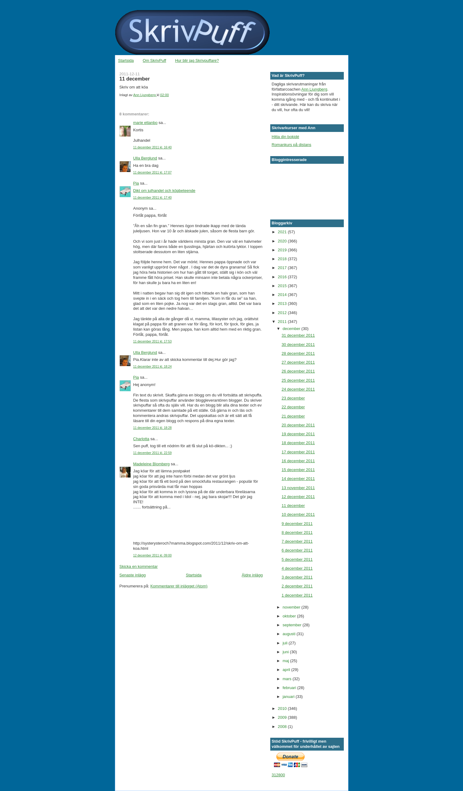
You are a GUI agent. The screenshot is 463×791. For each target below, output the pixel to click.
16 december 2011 (298, 461)
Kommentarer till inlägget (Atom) (178, 586)
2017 (283, 267)
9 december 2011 (297, 523)
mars (288, 679)
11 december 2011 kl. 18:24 (152, 366)
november (292, 607)
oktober (290, 616)
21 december (293, 416)
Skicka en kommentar (139, 566)
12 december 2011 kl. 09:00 (152, 555)
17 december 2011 (298, 452)
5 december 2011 (297, 559)
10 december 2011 (298, 514)
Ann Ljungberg (314, 89)
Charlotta (141, 439)
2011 (283, 321)
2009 (283, 717)
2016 (283, 277)
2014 (283, 294)
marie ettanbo (145, 122)
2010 (283, 708)
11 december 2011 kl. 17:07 (152, 172)
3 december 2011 (297, 577)
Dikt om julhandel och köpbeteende (164, 190)
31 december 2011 (298, 335)
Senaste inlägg (133, 575)
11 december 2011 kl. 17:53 (152, 341)
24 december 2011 (298, 389)
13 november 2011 (298, 487)
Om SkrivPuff (154, 60)
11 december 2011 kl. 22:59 (152, 453)
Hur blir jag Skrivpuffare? (197, 60)
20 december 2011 (298, 425)
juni (286, 652)
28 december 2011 (298, 353)
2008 (283, 726)
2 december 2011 (297, 586)
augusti (290, 634)
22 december (293, 407)
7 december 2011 (297, 541)
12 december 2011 (298, 496)
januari (289, 696)
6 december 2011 (297, 550)
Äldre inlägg (252, 575)
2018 (283, 259)
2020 (283, 241)
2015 (283, 285)
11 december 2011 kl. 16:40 (152, 147)
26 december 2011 (298, 371)
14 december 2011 (298, 478)
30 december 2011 (298, 344)
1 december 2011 (297, 595)
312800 (278, 775)
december (292, 328)
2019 (283, 250)
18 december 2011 (298, 442)
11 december (293, 505)
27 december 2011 (298, 362)
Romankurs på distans (291, 144)
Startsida (126, 60)
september (292, 625)
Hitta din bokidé (285, 136)
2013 (283, 303)
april (287, 669)
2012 (283, 312)
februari (290, 687)
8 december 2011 (297, 532)
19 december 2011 (298, 434)
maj (286, 660)
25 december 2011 (298, 380)
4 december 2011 (297, 568)
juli (286, 643)
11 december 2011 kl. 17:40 (152, 197)
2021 (283, 232)
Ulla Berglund (145, 158)
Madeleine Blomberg (151, 464)
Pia (136, 183)
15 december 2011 (298, 469)
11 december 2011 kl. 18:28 (152, 427)
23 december (293, 398)
